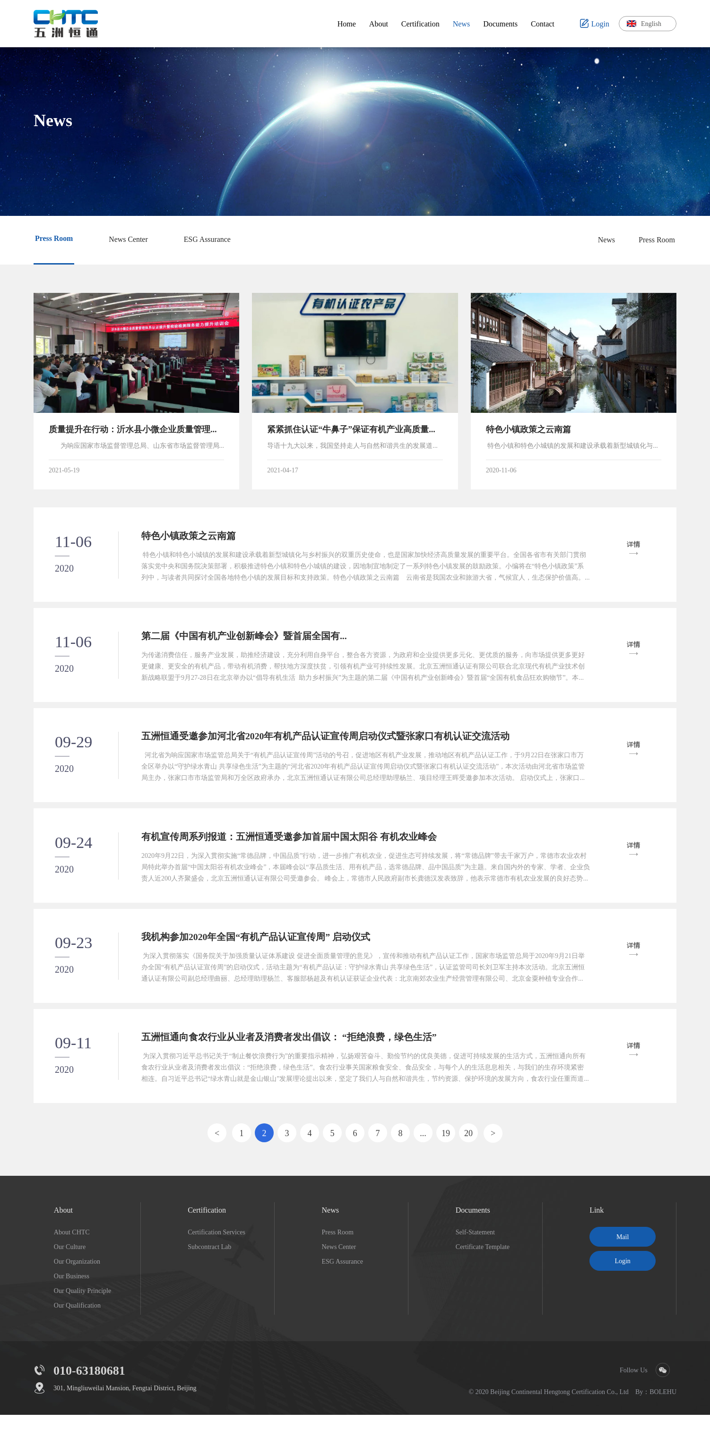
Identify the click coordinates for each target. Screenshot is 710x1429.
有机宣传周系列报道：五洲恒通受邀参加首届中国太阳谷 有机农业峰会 (290, 845)
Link (596, 1224)
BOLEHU (662, 1406)
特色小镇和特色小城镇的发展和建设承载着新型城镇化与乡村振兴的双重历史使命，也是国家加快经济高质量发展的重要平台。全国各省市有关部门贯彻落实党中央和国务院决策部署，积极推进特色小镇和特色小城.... (573, 446)
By (639, 1406)
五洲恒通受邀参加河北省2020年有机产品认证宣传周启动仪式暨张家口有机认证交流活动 (326, 742)
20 (468, 1147)
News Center (338, 1261)
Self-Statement (475, 1246)
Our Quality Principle (82, 1304)
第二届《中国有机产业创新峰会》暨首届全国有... (245, 640)
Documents (473, 1224)
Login (622, 1275)
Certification (207, 1224)
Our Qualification (77, 1319)
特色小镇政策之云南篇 (189, 537)
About (63, 1224)
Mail (622, 1251)
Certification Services (216, 1246)
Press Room (657, 239)
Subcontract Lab (209, 1261)
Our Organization (77, 1275)
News (606, 239)
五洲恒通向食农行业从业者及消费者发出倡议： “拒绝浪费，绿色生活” (290, 1050)
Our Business (71, 1290)
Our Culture (70, 1261)
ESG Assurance (342, 1275)
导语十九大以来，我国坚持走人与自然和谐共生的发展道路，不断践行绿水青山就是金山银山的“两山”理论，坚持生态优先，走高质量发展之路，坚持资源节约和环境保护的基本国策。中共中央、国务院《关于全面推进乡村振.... (354, 446)
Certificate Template (483, 1261)
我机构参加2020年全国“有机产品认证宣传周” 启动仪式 (257, 947)
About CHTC (72, 1246)
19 (446, 1147)
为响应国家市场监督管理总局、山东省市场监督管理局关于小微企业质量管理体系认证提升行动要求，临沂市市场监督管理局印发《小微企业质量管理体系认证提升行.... (136, 446)
